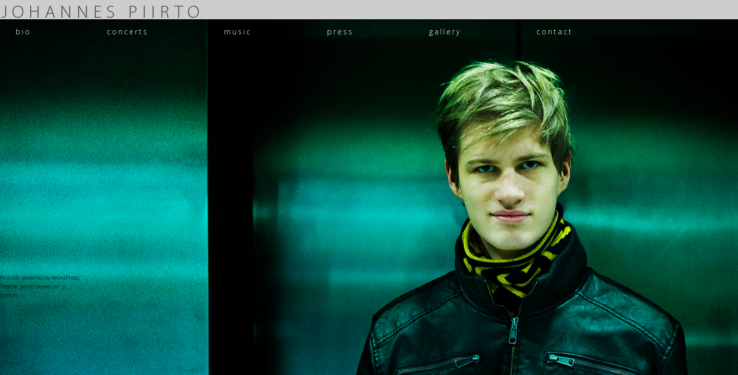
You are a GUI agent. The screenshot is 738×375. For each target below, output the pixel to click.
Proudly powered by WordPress (39, 277)
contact (554, 31)
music (238, 31)
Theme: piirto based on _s (33, 286)
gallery (445, 31)
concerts (127, 31)
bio (23, 31)
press (340, 31)
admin (8, 295)
